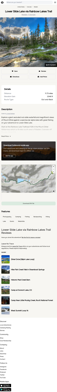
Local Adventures (5, 325)
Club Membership (5, 341)
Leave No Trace (17, 246)
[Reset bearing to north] (53, 171)
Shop (1, 338)
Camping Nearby (5, 328)
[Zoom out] (53, 169)
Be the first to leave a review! (31, 237)
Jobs (1, 351)
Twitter (2, 375)
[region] (28, 179)
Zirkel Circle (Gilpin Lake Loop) (22, 259)
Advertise (3, 354)
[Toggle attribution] (54, 191)
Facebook (3, 369)
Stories (2, 330)
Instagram (3, 367)
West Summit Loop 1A (19, 311)
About (2, 348)
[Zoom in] (53, 166)
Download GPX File (28, 203)
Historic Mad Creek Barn (20, 280)
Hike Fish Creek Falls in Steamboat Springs (27, 270)
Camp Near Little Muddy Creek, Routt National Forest (32, 300)
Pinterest (3, 372)
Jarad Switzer (11, 113)
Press (2, 356)
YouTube (3, 378)
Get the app (9, 156)
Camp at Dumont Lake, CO (21, 290)
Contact (2, 359)
